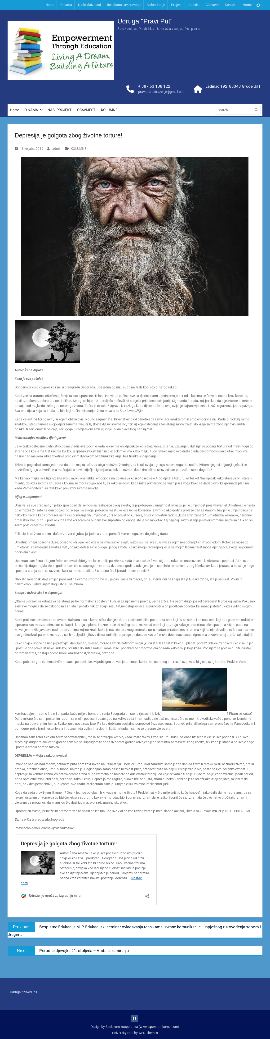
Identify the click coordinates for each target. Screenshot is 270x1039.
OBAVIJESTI (86, 110)
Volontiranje (156, 5)
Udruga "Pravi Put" (145, 21)
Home (49, 5)
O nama (66, 5)
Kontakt (231, 5)
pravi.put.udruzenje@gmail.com (161, 92)
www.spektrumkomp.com (159, 1027)
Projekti (176, 5)
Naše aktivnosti (89, 5)
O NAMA (31, 110)
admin (57, 148)
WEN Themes (148, 1033)
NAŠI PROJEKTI (60, 110)
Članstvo (212, 5)
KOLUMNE (109, 110)
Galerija (193, 5)
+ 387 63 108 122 (154, 86)
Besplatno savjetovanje (124, 5)
